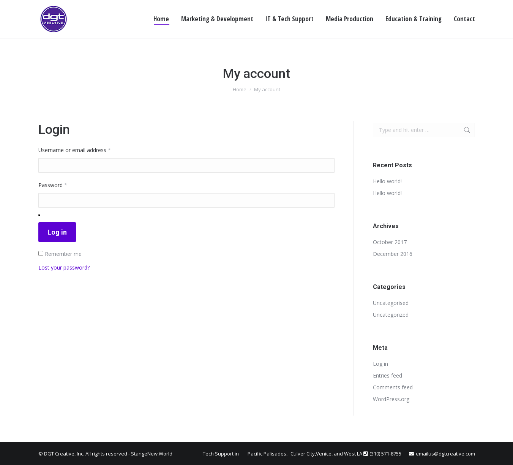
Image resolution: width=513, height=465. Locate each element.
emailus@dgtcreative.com (445, 453)
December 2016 (392, 253)
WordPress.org (391, 399)
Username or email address (85, 149)
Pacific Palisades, (268, 453)
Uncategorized (391, 314)
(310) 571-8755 (385, 453)
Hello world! (387, 181)
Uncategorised (391, 302)
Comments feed (393, 387)
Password (63, 184)
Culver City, (303, 453)
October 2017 (390, 242)
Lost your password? (64, 267)
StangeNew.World (151, 453)
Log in (57, 232)
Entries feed (387, 375)
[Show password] (39, 215)
